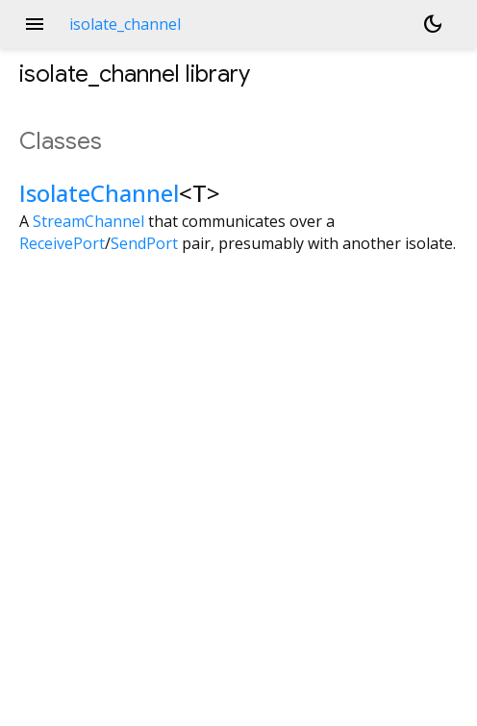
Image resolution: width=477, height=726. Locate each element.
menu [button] (34, 24)
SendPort (144, 243)
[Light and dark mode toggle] (432, 24)
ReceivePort (62, 243)
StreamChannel (88, 221)
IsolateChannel (99, 193)
